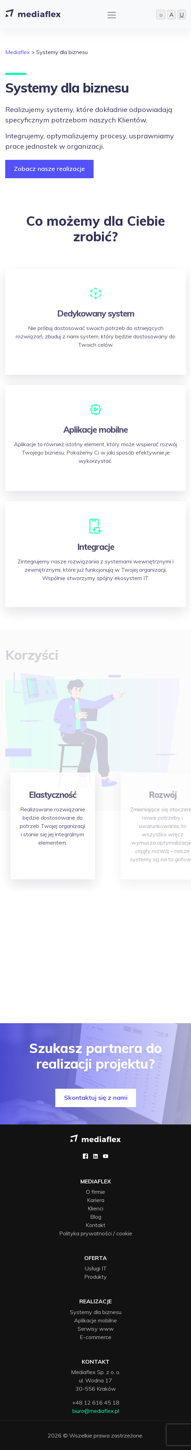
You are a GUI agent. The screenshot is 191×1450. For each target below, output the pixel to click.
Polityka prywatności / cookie (95, 1233)
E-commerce (95, 1337)
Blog (95, 1216)
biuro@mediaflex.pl (95, 1410)
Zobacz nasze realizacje (49, 169)
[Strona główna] (33, 14)
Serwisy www (96, 1328)
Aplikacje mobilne (95, 1320)
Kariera (95, 1200)
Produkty (95, 1276)
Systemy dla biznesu (95, 1312)
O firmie (95, 1191)
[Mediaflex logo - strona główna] (95, 1137)
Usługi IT (96, 1268)
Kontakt (95, 1225)
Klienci (95, 1208)
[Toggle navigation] (109, 14)
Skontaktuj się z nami (95, 1098)
